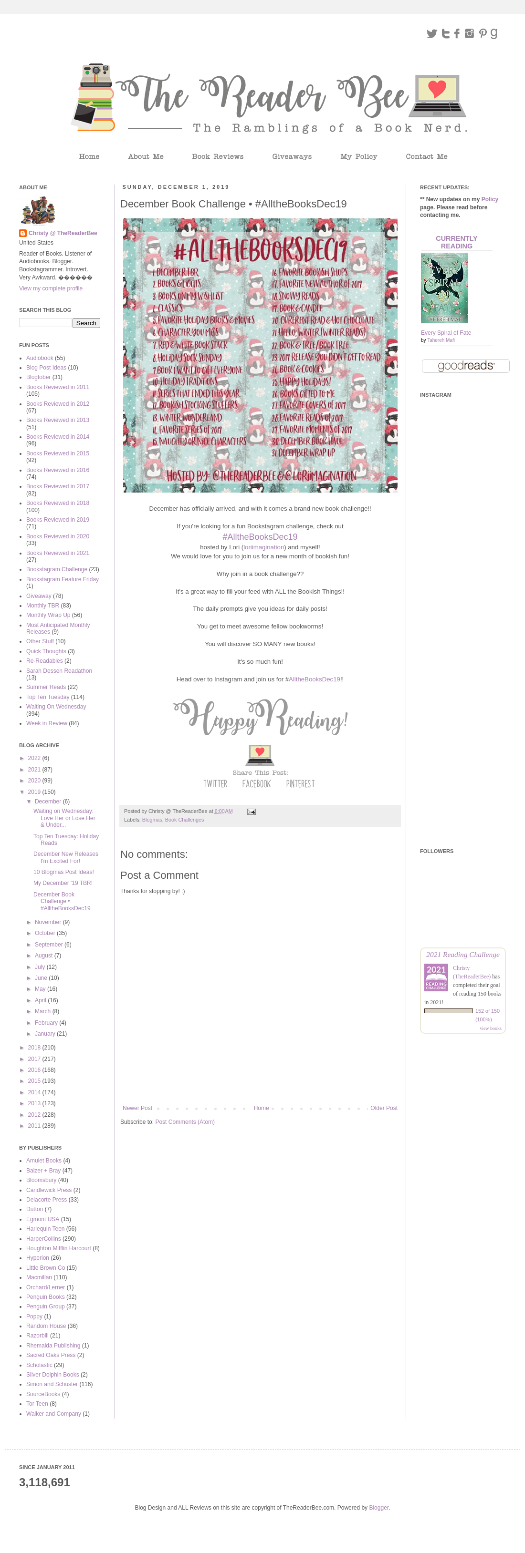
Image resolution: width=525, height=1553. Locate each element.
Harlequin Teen (45, 1228)
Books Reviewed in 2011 (57, 387)
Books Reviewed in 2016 (57, 470)
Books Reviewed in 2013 (57, 420)
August (44, 955)
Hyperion (37, 1258)
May (41, 989)
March (43, 1011)
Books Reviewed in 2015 (57, 453)
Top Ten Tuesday (48, 697)
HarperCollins (43, 1238)
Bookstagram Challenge (56, 569)
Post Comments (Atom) (185, 1122)
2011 (35, 1125)
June (42, 978)
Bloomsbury (41, 1180)
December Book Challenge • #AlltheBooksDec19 (62, 901)
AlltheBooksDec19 (314, 679)
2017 (35, 1059)
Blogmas (152, 820)
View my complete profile (51, 288)
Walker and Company (53, 1413)
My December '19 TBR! (63, 883)
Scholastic (39, 1365)
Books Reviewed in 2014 (57, 436)
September (49, 944)
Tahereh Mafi (441, 340)
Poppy (34, 1316)
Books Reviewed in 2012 (57, 404)
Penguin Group (45, 1306)
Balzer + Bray (43, 1170)
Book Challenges (184, 820)
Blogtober (38, 377)
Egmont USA (42, 1219)
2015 (35, 1081)
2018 (35, 1047)
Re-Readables (44, 661)
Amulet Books (44, 1160)
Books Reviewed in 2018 (57, 503)
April (41, 1000)
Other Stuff (40, 641)
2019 (35, 792)
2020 (35, 780)
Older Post (384, 1108)
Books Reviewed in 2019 (57, 519)
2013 (35, 1103)
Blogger (378, 1507)
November (49, 922)
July (41, 967)
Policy (490, 199)
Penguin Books (45, 1297)
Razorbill (37, 1335)
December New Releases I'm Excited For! (65, 857)
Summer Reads (46, 687)
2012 (35, 1114)
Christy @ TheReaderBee (63, 233)
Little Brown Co (45, 1268)
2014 (35, 1092)
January (46, 1033)
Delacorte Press (46, 1199)
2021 (35, 769)
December (49, 801)
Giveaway (39, 596)
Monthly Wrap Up (48, 615)
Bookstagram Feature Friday (62, 579)
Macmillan (39, 1277)
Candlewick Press (49, 1190)
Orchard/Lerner (45, 1287)
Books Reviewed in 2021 (57, 553)
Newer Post (137, 1108)
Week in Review (46, 723)
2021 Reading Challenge (463, 954)
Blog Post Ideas (46, 367)
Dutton (34, 1209)
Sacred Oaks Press (50, 1355)
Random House (46, 1326)
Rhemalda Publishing (53, 1345)
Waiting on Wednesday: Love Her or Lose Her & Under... (64, 818)
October (46, 933)
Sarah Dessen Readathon (59, 671)
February (47, 1022)
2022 (35, 758)
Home (261, 1108)
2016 (35, 1070)
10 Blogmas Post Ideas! (63, 872)
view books (491, 1028)
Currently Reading (456, 242)
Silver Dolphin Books (52, 1374)
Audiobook (39, 358)
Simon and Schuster (52, 1384)
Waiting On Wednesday (56, 706)
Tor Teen (37, 1403)
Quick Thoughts (46, 651)
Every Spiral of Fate (446, 332)
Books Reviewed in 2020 (57, 536)
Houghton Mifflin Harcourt (58, 1248)
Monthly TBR (42, 605)
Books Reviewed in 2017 (57, 486)
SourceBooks (43, 1394)
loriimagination (263, 547)
